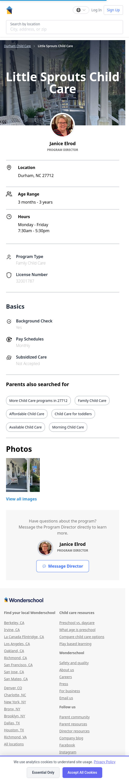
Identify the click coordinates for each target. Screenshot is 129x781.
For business (69, 690)
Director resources (74, 731)
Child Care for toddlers (73, 413)
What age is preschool (77, 629)
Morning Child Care (68, 427)
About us (66, 669)
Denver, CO (13, 687)
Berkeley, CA (14, 622)
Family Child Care (92, 400)
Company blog (71, 738)
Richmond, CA (15, 657)
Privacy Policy (104, 762)
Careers (65, 676)
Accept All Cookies (82, 772)
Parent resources (73, 724)
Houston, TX (14, 730)
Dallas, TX (12, 723)
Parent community (74, 717)
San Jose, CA (14, 671)
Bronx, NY (12, 709)
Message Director (62, 566)
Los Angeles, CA (17, 643)
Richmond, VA (15, 737)
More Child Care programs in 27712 (38, 400)
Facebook (67, 745)
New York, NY (15, 702)
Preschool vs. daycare (76, 622)
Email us (66, 698)
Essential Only (43, 772)
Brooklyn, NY (14, 716)
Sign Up (113, 10)
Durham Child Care (17, 46)
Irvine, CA (12, 629)
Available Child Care (25, 427)
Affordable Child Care (26, 413)
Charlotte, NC (15, 694)
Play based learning (75, 643)
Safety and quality (73, 662)
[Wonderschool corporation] (62, 600)
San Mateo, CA (16, 678)
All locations (14, 744)
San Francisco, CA (18, 664)
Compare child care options (81, 636)
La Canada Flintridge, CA (24, 636)
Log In (96, 10)
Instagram (67, 752)
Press (63, 683)
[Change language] (81, 10)
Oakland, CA (14, 650)
